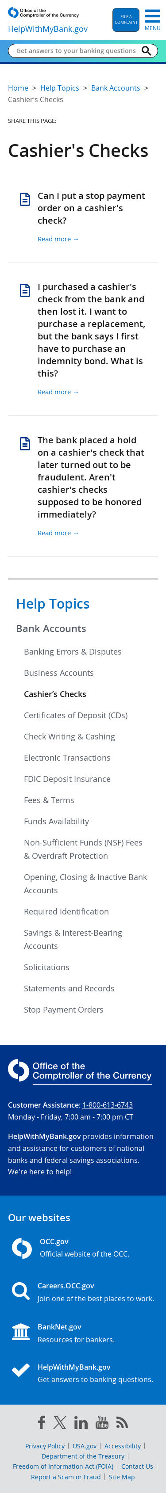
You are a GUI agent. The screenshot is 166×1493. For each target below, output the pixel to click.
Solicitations (46, 967)
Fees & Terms (49, 800)
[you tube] (102, 1424)
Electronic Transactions (67, 757)
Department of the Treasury (83, 1456)
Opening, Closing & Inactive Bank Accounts (85, 883)
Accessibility (122, 1446)
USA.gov (85, 1446)
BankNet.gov (59, 1327)
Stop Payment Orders (64, 1009)
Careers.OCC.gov (66, 1286)
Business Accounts (59, 672)
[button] (125, 20)
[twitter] (59, 1424)
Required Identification (66, 911)
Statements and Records (69, 988)
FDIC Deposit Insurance (67, 778)
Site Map (122, 1477)
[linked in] (81, 1424)
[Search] (146, 51)
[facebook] (41, 1424)
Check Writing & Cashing (69, 736)
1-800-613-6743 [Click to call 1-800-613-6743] (107, 1105)
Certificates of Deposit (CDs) (75, 715)
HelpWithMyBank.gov (74, 1367)
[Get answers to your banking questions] (75, 51)
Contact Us (137, 1466)
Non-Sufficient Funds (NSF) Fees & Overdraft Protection (83, 849)
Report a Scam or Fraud (66, 1477)
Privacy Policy (45, 1446)
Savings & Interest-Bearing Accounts (73, 939)
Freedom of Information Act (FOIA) (63, 1466)
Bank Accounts (51, 628)
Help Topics (53, 604)
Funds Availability (56, 821)
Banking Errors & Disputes (73, 651)
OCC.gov (54, 1241)
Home (18, 88)
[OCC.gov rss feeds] (122, 1424)
